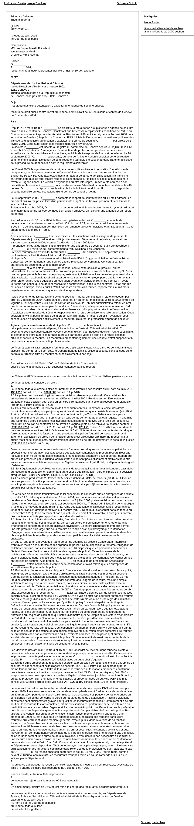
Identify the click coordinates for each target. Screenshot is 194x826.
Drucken (40, 3)
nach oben (158, 822)
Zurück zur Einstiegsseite (19, 3)
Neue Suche (152, 22)
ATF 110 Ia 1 (19, 443)
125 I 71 (84, 427)
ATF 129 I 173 (32, 474)
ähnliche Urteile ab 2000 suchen (164, 31)
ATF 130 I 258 (20, 427)
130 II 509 (50, 392)
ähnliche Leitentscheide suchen (163, 28)
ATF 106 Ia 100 (73, 681)
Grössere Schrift (127, 3)
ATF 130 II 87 (119, 678)
